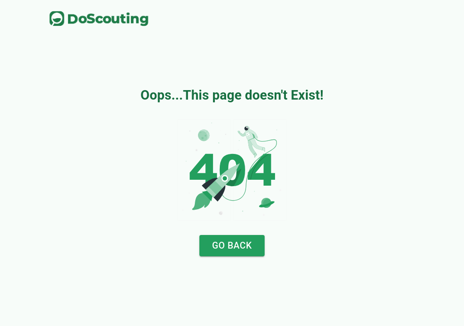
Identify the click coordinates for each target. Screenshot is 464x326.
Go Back (231, 245)
